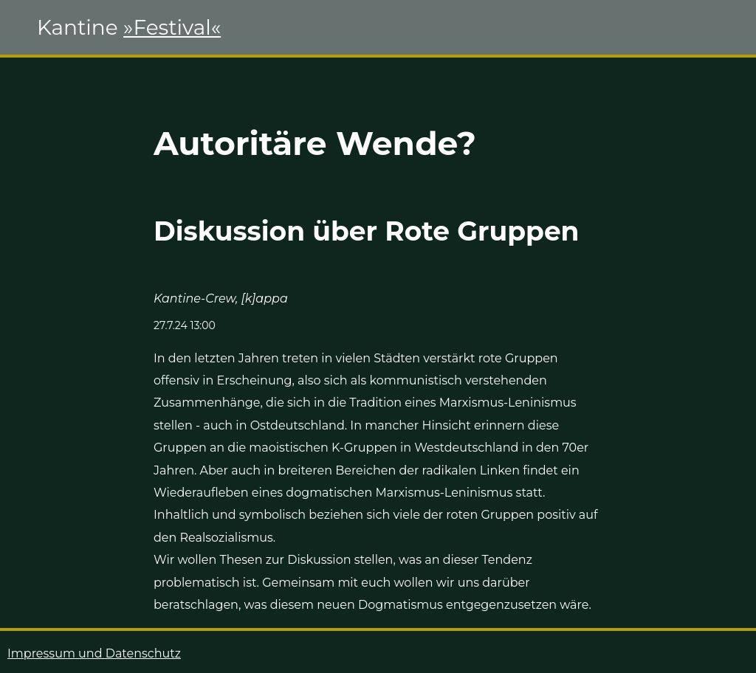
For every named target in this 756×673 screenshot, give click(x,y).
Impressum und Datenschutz (94, 653)
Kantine (129, 27)
